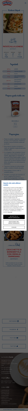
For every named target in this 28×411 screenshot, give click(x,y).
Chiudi (14, 227)
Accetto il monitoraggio (14, 217)
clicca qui (10, 212)
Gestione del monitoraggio (14, 222)
